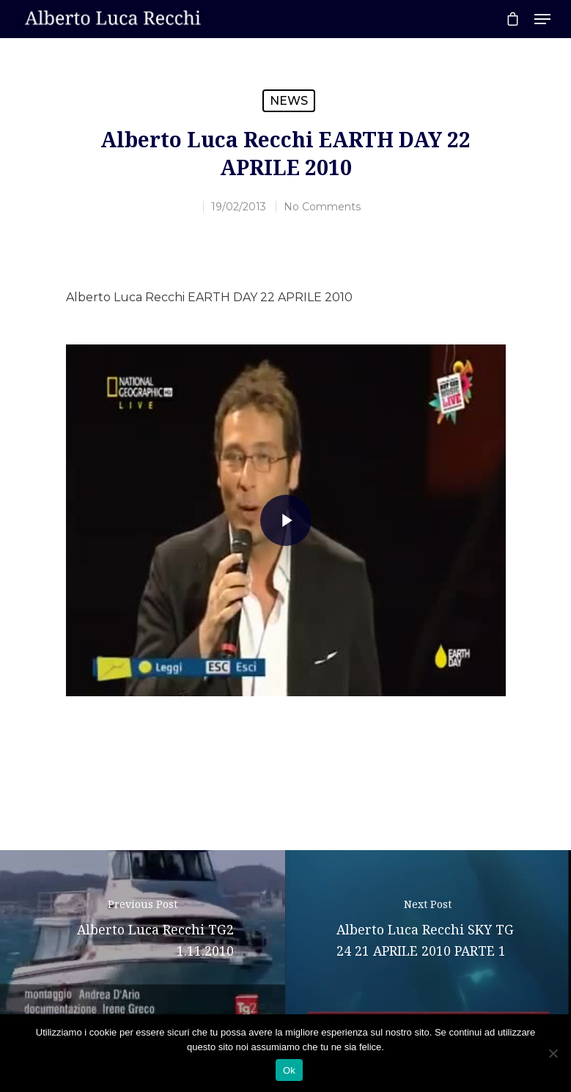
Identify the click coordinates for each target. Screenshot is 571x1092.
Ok (289, 1070)
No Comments (322, 206)
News (289, 101)
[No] (552, 1053)
